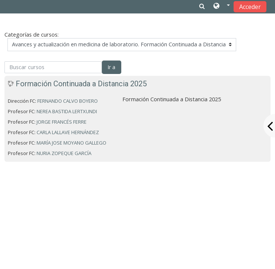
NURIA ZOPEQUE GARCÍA (64, 153)
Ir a (111, 67)
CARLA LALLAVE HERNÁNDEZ (68, 132)
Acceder (250, 7)
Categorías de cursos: (31, 34)
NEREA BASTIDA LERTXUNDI (67, 111)
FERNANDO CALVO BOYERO (67, 101)
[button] (221, 6)
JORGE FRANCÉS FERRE (62, 121)
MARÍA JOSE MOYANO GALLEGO (71, 142)
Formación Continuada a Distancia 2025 (81, 83)
